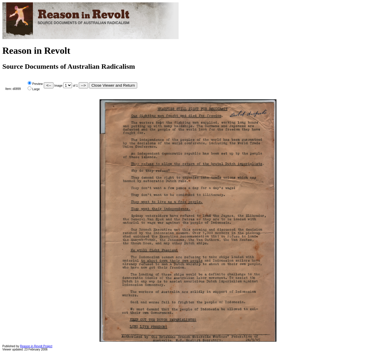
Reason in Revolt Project (36, 346)
